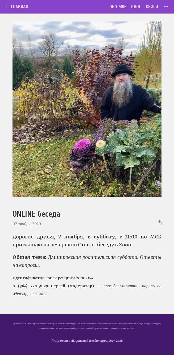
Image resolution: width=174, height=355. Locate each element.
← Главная (16, 7)
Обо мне (117, 7)
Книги (152, 7)
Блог (136, 7)
